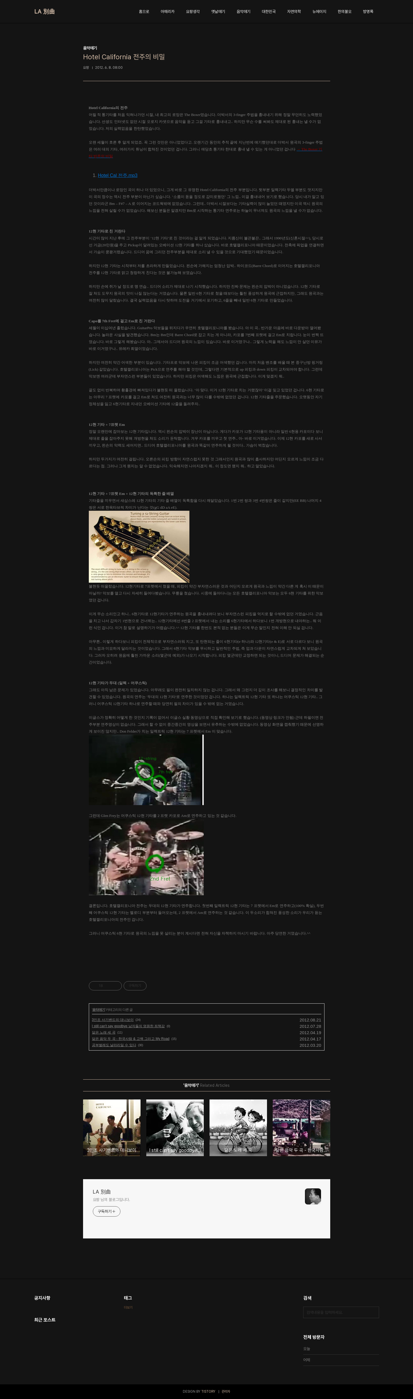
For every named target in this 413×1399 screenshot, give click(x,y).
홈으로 (144, 11)
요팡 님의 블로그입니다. (111, 1199)
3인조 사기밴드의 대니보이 (113, 1020)
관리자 (226, 1392)
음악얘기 (243, 11)
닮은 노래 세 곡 (104, 1032)
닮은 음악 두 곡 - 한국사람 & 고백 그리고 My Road (131, 1039)
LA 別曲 (44, 11)
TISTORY (208, 1392)
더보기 (128, 1307)
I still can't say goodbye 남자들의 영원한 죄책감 (128, 1026)
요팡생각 (193, 11)
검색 (373, 1312)
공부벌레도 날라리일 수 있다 (114, 1045)
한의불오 (344, 11)
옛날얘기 (218, 11)
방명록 (368, 11)
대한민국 (269, 11)
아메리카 (167, 11)
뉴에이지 (319, 11)
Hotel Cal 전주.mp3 (118, 175)
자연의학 (294, 11)
